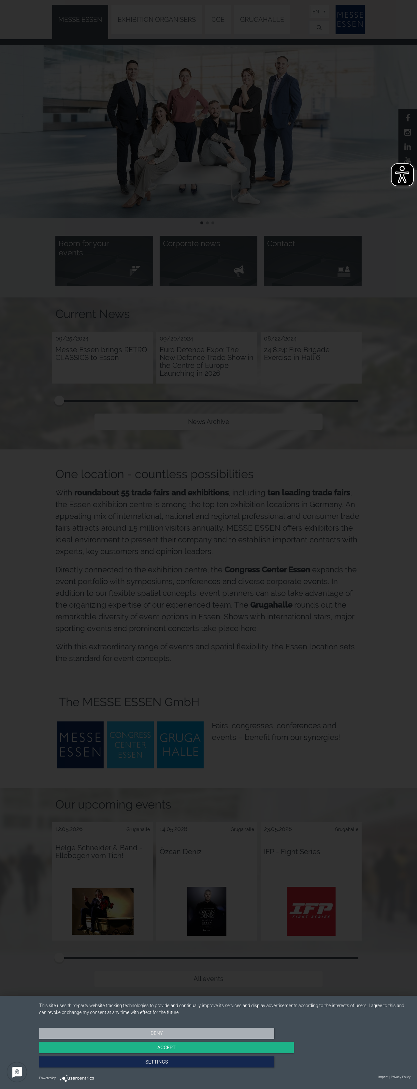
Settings (354, 1064)
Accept (225, 1064)
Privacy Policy (400, 1077)
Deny (95, 1064)
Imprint (383, 1077)
